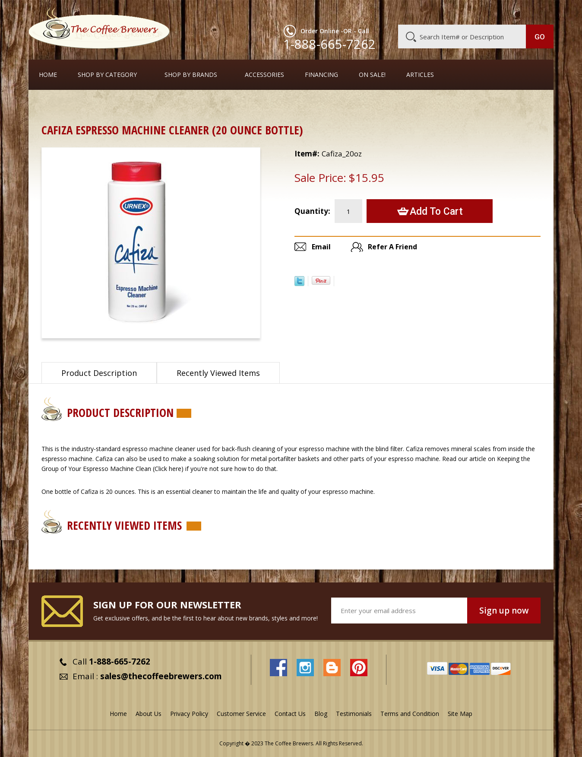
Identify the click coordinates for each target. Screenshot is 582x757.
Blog (480, 12)
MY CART (537, 11)
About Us (396, 12)
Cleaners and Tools (98, 106)
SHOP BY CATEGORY (107, 75)
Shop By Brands (190, 75)
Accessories (264, 75)
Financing (321, 75)
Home (48, 75)
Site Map (460, 713)
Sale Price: (320, 177)
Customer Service (441, 12)
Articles (420, 75)
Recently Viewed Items (218, 373)
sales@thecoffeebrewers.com (161, 676)
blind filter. (390, 449)
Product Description (99, 373)
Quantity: (312, 211)
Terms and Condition (409, 713)
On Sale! (372, 75)
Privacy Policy (189, 713)
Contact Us (290, 713)
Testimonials (354, 713)
